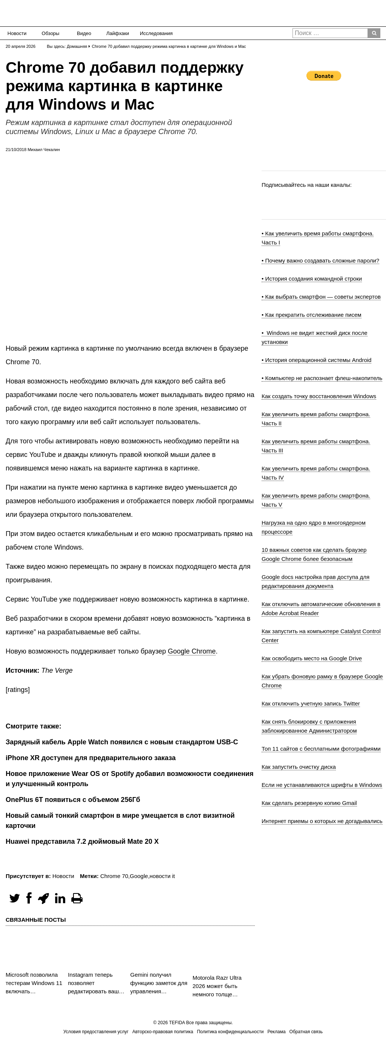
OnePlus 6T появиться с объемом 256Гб (73, 799)
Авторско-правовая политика (162, 1031)
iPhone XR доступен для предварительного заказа (91, 758)
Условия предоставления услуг (96, 1031)
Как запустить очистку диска (299, 767)
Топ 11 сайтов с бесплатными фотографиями (321, 748)
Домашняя (77, 46)
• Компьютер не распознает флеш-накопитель (322, 378)
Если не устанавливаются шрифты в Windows (322, 785)
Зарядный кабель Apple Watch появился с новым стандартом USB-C (122, 742)
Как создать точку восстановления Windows (319, 396)
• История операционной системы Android (316, 360)
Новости (17, 33)
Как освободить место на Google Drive (312, 658)
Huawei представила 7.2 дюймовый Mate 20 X (82, 841)
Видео (84, 33)
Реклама (276, 1031)
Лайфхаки (117, 33)
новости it (162, 876)
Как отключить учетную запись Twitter (311, 703)
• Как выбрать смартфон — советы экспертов (321, 296)
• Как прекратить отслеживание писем (311, 315)
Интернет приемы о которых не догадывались (322, 821)
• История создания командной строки (312, 278)
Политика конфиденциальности (230, 1031)
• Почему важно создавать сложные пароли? (320, 260)
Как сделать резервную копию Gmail (309, 803)
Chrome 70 (114, 876)
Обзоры (51, 33)
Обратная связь (306, 1031)
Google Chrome (192, 651)
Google (139, 876)
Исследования (154, 33)
